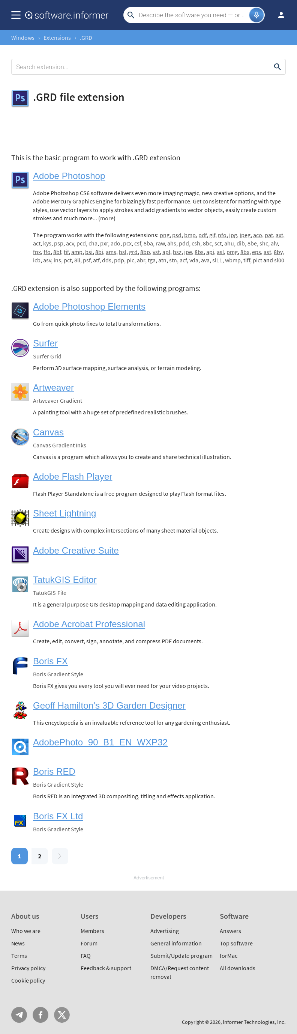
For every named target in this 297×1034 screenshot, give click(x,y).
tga (152, 260)
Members (92, 931)
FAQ (86, 955)
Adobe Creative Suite (76, 550)
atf (96, 260)
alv (274, 243)
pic (130, 260)
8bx (244, 252)
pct (68, 260)
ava (205, 260)
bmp (190, 235)
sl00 (279, 260)
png (165, 235)
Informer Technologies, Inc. (254, 1021)
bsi (89, 252)
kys (47, 243)
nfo (222, 235)
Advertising (164, 931)
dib (241, 243)
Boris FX (50, 661)
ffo (47, 252)
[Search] (193, 15)
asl (220, 252)
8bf (57, 252)
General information (176, 943)
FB (40, 1015)
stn (173, 260)
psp (58, 243)
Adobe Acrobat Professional (89, 624)
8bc (207, 243)
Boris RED (54, 771)
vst (156, 252)
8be (252, 243)
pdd (184, 243)
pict (257, 260)
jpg (233, 235)
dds (106, 260)
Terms (19, 955)
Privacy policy (28, 968)
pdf (202, 235)
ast (267, 252)
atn (162, 260)
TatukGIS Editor (65, 580)
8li (77, 260)
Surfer (45, 343)
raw (160, 243)
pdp (119, 260)
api (210, 252)
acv (70, 243)
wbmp (233, 260)
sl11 (217, 260)
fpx (37, 252)
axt (279, 235)
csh (196, 243)
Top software (236, 943)
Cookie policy (28, 980)
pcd (81, 243)
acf (183, 260)
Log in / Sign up (278, 15)
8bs (199, 252)
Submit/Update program (181, 955)
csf (137, 243)
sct (218, 243)
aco (257, 235)
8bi (99, 252)
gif (212, 235)
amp (76, 252)
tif (66, 252)
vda (193, 260)
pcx (127, 243)
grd (133, 252)
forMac (228, 955)
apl (166, 252)
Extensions (57, 37)
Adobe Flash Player (72, 476)
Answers (230, 931)
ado (115, 243)
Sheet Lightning (64, 513)
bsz (177, 252)
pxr (104, 243)
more (107, 218)
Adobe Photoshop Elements (89, 306)
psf (86, 260)
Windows (22, 37)
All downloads (237, 968)
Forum (89, 943)
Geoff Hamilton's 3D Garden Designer (109, 705)
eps (256, 252)
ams (111, 252)
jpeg (245, 235)
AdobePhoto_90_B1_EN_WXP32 (100, 742)
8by (278, 252)
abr (141, 260)
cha (93, 243)
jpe (188, 252)
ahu (229, 243)
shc (264, 243)
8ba (148, 243)
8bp (145, 252)
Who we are (25, 931)
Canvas (48, 432)
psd (177, 235)
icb (36, 260)
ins (57, 260)
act (36, 243)
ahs (171, 243)
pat (269, 235)
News (18, 943)
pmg (232, 252)
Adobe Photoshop (69, 176)
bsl (122, 252)
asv (47, 260)
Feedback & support (106, 968)
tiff (246, 260)
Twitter (62, 1015)
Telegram (19, 1015)
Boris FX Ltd (58, 816)
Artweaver (53, 387)
